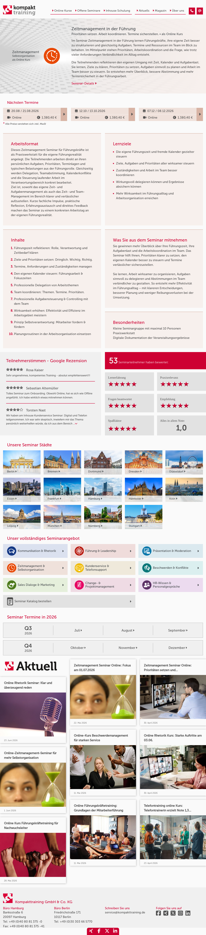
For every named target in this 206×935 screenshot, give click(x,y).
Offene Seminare (87, 10)
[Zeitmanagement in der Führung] (192, 11)
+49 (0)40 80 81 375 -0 (25, 921)
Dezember (178, 648)
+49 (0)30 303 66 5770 (76, 921)
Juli (78, 630)
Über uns (177, 10)
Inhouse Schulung (116, 10)
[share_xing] (91, 931)
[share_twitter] (107, 931)
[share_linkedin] (115, 931)
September (177, 630)
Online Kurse (62, 10)
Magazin (159, 10)
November (128, 648)
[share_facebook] (99, 931)
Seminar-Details (84, 83)
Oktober (78, 648)
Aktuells (142, 10)
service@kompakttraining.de (125, 912)
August (128, 630)
